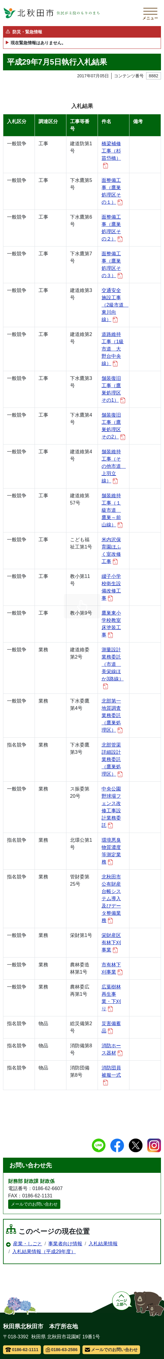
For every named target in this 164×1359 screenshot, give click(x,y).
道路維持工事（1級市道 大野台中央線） (113, 349)
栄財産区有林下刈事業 (111, 943)
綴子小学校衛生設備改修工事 (111, 587)
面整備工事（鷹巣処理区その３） (112, 265)
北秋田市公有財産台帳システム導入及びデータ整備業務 (111, 899)
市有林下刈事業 (112, 968)
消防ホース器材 (112, 1049)
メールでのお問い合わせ (34, 1204)
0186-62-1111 (21, 1349)
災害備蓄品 (111, 1027)
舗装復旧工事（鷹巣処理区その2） (113, 426)
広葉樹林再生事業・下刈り (111, 998)
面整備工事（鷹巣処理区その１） (112, 191)
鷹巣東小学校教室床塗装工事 (111, 624)
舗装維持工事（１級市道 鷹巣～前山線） (112, 510)
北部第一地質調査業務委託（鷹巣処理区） (112, 715)
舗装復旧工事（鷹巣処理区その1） (113, 389)
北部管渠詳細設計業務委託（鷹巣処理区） (112, 759)
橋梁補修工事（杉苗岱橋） (111, 155)
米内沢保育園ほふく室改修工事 (111, 551)
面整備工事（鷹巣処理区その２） (112, 228)
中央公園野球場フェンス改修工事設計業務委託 (111, 807)
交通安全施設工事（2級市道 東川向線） (114, 305)
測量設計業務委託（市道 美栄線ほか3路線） (113, 668)
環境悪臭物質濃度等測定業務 (111, 851)
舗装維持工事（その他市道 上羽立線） (114, 466)
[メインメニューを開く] (150, 13)
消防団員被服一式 (111, 1075)
